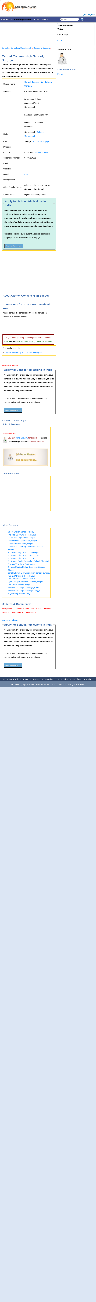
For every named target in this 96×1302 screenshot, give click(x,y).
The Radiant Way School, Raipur (22, 535)
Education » (6, 19)
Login (83, 14)
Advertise (88, 679)
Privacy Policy (62, 679)
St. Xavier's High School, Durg (21, 558)
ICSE (26, 174)
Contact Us (38, 679)
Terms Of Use (76, 679)
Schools (5, 48)
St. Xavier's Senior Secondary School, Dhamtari (28, 561)
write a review (22, 438)
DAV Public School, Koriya (19, 584)
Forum (36, 19)
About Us (27, 679)
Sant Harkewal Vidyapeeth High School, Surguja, (29, 573)
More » (45, 19)
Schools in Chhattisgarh (21, 48)
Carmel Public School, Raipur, (20, 543)
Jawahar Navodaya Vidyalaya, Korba (24, 587)
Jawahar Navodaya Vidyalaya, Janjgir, (24, 590)
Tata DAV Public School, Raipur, (21, 576)
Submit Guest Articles (12, 679)
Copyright (49, 679)
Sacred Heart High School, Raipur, (22, 541)
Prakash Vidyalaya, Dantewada (21, 564)
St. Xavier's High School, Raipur (21, 538)
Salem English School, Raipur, (21, 532)
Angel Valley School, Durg (19, 593)
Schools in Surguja (41, 48)
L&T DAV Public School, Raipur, (21, 579)
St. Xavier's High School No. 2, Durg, (23, 555)
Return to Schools (10, 620)
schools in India (41, 152)
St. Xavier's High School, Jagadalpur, (24, 552)
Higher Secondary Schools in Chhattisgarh (24, 352)
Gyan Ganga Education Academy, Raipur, (26, 582)
